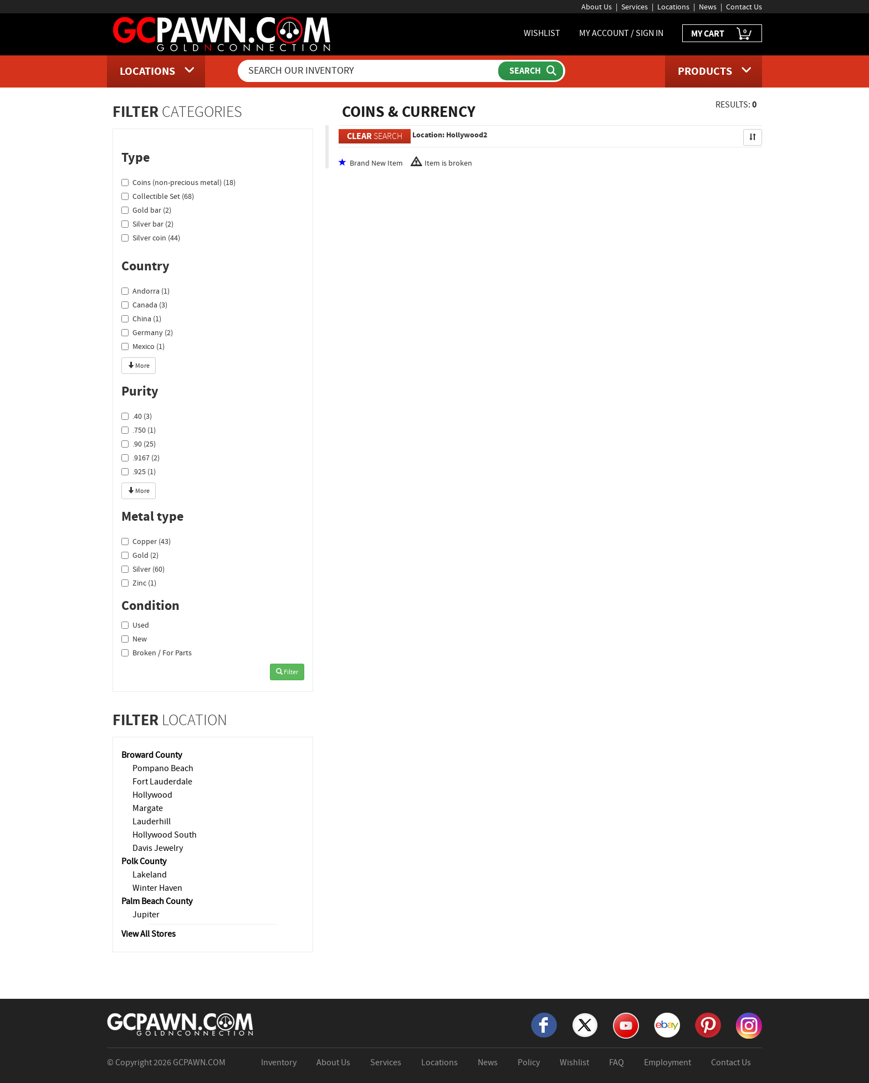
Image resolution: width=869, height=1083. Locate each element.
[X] (585, 1024)
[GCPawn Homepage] (223, 33)
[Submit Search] (530, 70)
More (138, 365)
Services (634, 7)
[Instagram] (749, 1025)
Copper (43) (146, 541)
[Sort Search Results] (752, 137)
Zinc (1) (138, 583)
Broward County (151, 755)
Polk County (143, 861)
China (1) (141, 319)
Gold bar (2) (146, 210)
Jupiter (146, 914)
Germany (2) (147, 332)
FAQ (616, 1062)
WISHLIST (542, 33)
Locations (673, 7)
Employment (667, 1062)
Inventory (279, 1062)
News (708, 7)
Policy (529, 1062)
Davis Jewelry (157, 848)
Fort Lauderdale (162, 781)
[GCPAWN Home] (180, 1024)
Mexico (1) (143, 346)
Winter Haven (157, 888)
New (134, 639)
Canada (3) (144, 305)
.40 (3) (136, 416)
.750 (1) (138, 430)
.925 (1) (138, 471)
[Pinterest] (708, 1024)
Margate (147, 808)
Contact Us (744, 7)
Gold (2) (140, 555)
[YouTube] (626, 1025)
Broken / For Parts (156, 653)
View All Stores (148, 934)
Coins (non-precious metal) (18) (178, 182)
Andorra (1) (145, 291)
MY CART (722, 34)
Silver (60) (143, 569)
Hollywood (152, 794)
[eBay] (667, 1024)
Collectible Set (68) (157, 196)
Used (135, 625)
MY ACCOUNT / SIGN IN (621, 33)
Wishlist (574, 1062)
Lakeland (149, 874)
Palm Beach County (156, 901)
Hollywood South (164, 834)
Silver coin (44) (150, 238)
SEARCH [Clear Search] (374, 136)
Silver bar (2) (147, 224)
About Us (596, 7)
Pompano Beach (162, 768)
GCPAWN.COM (199, 1062)
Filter (287, 672)
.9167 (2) (140, 458)
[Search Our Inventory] (369, 71)
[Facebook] (544, 1024)
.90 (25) (138, 444)
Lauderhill (151, 821)
